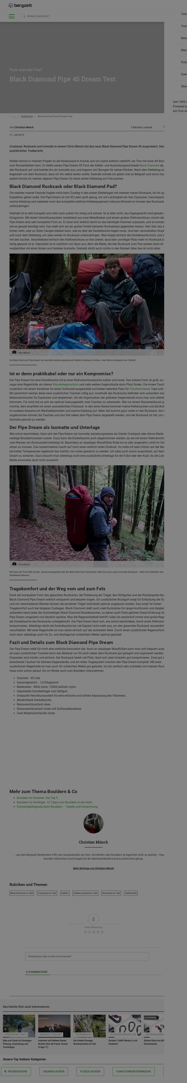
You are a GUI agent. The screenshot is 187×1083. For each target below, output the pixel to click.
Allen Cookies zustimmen (130, 203)
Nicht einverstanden (56, 203)
